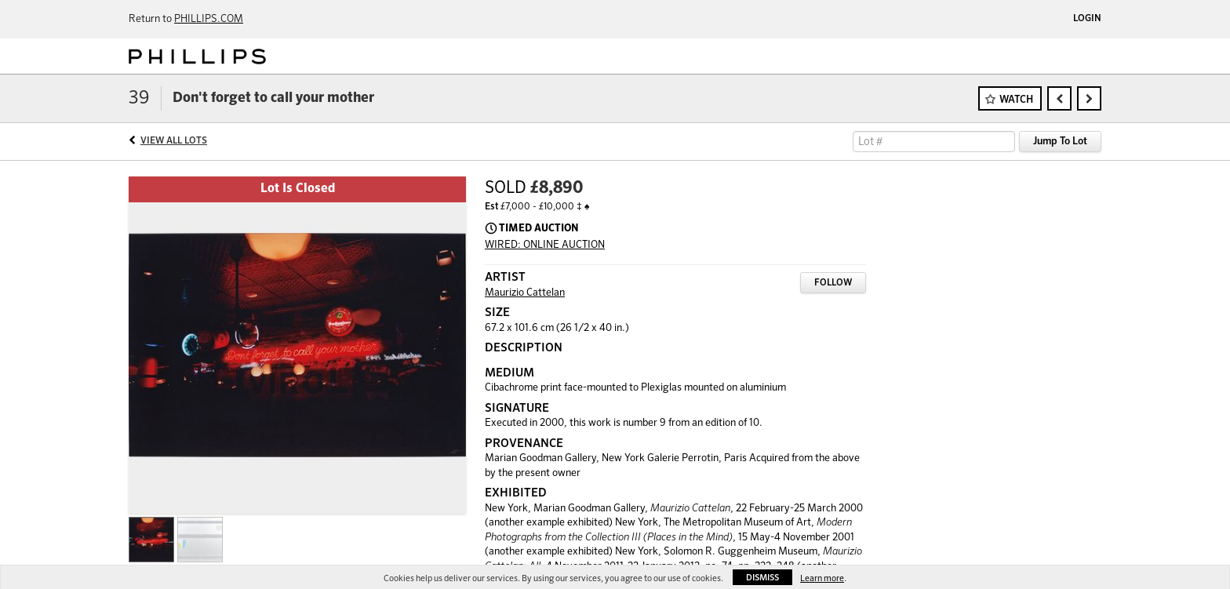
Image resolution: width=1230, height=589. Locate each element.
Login (1087, 19)
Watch (1016, 100)
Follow (833, 283)
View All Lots (173, 141)
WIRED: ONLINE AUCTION (545, 245)
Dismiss (762, 577)
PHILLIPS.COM (208, 19)
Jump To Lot (1060, 141)
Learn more (822, 578)
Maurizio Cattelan (525, 293)
